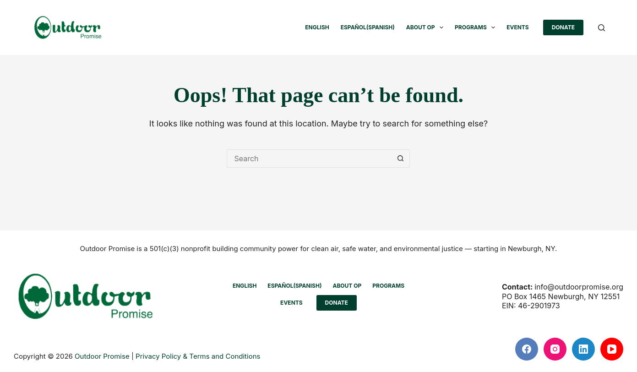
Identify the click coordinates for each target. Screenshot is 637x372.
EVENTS (517, 27)
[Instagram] (555, 349)
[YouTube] (611, 349)
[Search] (601, 27)
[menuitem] (317, 27)
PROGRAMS (477, 27)
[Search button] (401, 158)
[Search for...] (309, 158)
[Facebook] (526, 349)
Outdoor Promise (102, 356)
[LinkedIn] (583, 349)
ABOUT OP (426, 27)
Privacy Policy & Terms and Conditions (198, 356)
